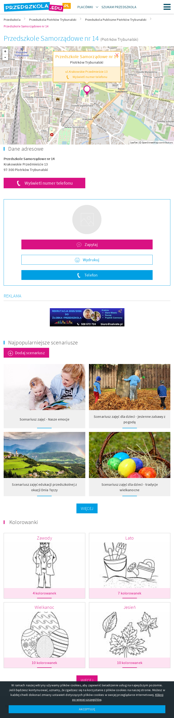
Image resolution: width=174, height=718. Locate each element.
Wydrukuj (90, 259)
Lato (129, 538)
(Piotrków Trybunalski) (119, 39)
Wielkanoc (44, 607)
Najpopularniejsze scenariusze (43, 342)
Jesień (130, 607)
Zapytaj (90, 244)
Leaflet (134, 142)
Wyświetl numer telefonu (49, 183)
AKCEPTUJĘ (87, 709)
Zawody (44, 538)
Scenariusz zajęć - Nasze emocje (44, 419)
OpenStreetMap (150, 142)
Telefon (90, 275)
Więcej (87, 508)
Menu (167, 7)
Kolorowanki (23, 522)
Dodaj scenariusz (30, 352)
